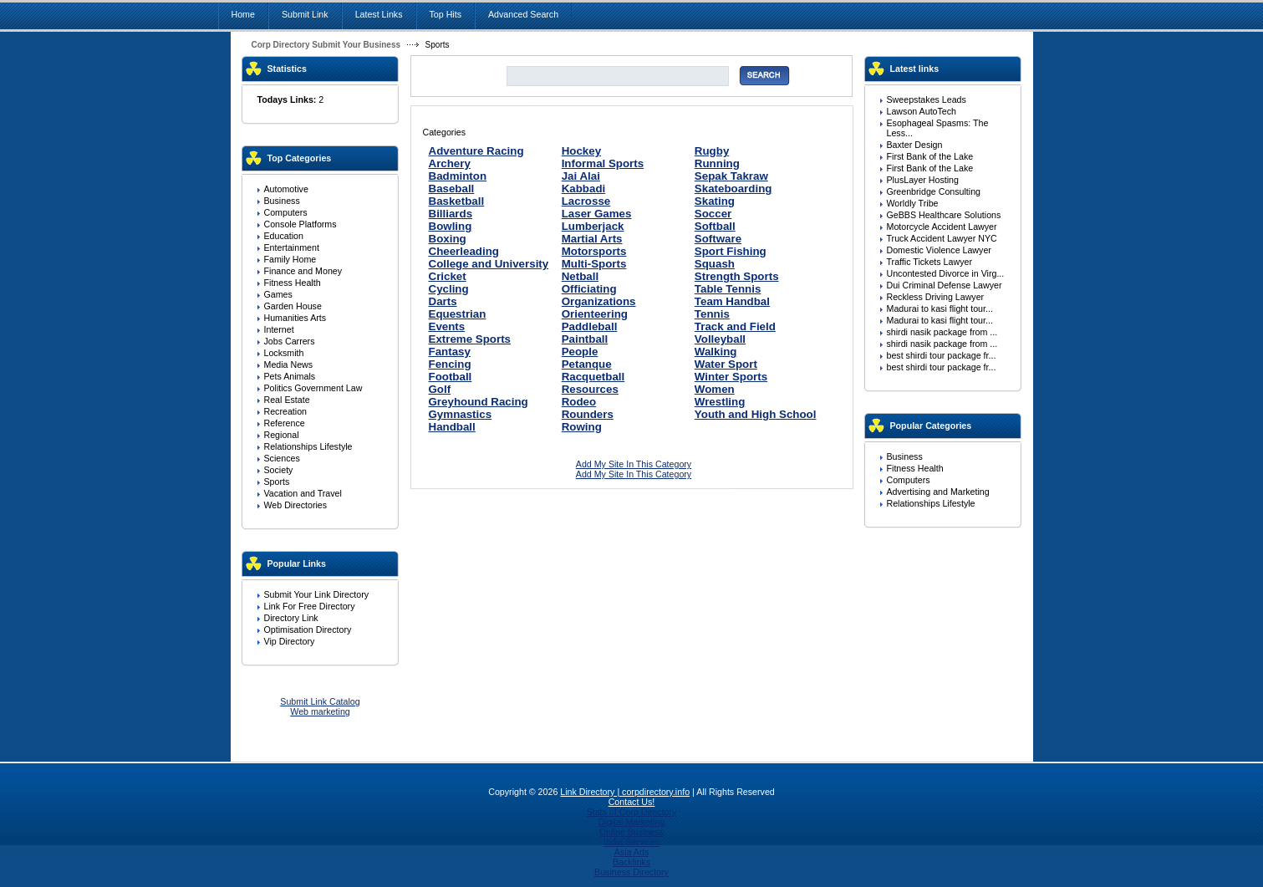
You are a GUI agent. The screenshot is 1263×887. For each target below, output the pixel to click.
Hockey (581, 151)
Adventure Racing (476, 151)
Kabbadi (584, 188)
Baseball (452, 188)
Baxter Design (915, 145)
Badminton (458, 176)
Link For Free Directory (309, 606)
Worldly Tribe (913, 203)
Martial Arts (592, 238)
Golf (440, 389)
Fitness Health (292, 283)
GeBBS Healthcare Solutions (944, 215)
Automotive (286, 189)
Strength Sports (737, 276)
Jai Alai (581, 176)
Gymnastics (460, 414)
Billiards (451, 213)
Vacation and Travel (303, 493)
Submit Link (305, 14)
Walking (716, 351)
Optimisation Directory (308, 629)
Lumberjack (593, 226)
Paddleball (590, 326)
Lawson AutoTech (922, 111)
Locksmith (284, 353)
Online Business (631, 832)
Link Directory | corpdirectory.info (625, 792)
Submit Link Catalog (319, 701)
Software (718, 238)
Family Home (290, 259)
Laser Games (597, 213)
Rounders (588, 414)
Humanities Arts (295, 318)
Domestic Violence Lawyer (939, 250)
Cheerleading (464, 251)
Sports (277, 482)
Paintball (585, 339)
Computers (286, 212)
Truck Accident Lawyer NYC (942, 238)
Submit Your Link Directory (316, 594)
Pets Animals (290, 376)
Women (715, 389)
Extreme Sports (470, 339)
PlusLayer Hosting (923, 180)
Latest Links (379, 14)
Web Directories (296, 505)
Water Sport (726, 364)
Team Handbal (732, 301)
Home (243, 14)
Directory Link (291, 618)
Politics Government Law (313, 388)
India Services (631, 842)
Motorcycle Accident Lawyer (942, 227)
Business (282, 201)
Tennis (712, 314)
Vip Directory (289, 641)
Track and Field (735, 326)
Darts (443, 301)
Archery (450, 163)
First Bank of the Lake (930, 156)
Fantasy (450, 351)
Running (717, 163)
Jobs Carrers (289, 341)
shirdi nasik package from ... (942, 332)
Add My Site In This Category (633, 464)
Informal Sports (603, 163)
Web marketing (319, 711)
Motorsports (594, 251)
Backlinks (631, 862)
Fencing (450, 364)
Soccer (713, 213)
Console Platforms (300, 224)
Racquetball (593, 376)
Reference (284, 423)
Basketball (457, 201)
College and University (489, 263)
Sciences (282, 458)
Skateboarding (733, 188)
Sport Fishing (730, 251)
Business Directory (631, 872)
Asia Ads (631, 852)
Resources (590, 389)
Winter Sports (731, 376)
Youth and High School (756, 414)
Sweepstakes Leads (926, 99)
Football (450, 376)
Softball (715, 226)
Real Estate (287, 400)
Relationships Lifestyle (308, 446)
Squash (715, 263)
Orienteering (595, 314)
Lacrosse (586, 201)
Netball (580, 276)
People (580, 351)
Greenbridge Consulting (934, 191)
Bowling (450, 226)
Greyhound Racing (478, 401)
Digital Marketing (631, 822)
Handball (452, 427)
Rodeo (579, 401)
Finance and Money (303, 271)
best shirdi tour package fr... (941, 355)
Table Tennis (728, 289)
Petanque (587, 364)
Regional (281, 435)
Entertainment (291, 247)
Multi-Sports (594, 263)
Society (278, 470)
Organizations (599, 301)
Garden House (293, 306)
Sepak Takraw (731, 176)
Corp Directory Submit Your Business (326, 44)
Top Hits (446, 14)
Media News (288, 364)
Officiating (589, 289)
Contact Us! (632, 802)
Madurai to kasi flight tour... (940, 308)
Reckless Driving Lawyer (936, 297)
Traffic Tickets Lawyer (929, 262)
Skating (715, 201)
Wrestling (720, 401)
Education (283, 236)
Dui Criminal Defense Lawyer (944, 285)
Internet (279, 329)
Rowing (582, 427)
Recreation (286, 411)
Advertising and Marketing (938, 492)
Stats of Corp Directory (632, 812)
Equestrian (457, 314)
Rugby (712, 151)
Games (278, 294)
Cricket (447, 276)
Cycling (449, 289)
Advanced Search (523, 14)
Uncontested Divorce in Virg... (946, 273)
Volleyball (720, 339)
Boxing (447, 238)
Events (447, 326)
